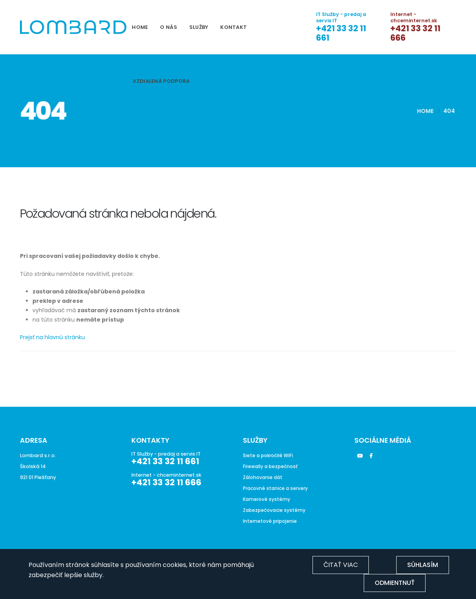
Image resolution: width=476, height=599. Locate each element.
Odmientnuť (395, 582)
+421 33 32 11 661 (341, 33)
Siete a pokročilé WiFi (269, 455)
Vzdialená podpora (161, 81)
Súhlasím (422, 564)
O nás (168, 27)
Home (140, 27)
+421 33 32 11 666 (415, 33)
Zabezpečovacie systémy (276, 510)
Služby (198, 27)
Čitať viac (340, 564)
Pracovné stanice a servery (277, 488)
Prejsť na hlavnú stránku (52, 337)
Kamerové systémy (267, 499)
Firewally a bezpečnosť (271, 466)
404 (445, 111)
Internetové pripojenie (271, 521)
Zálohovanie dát (264, 477)
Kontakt (233, 27)
